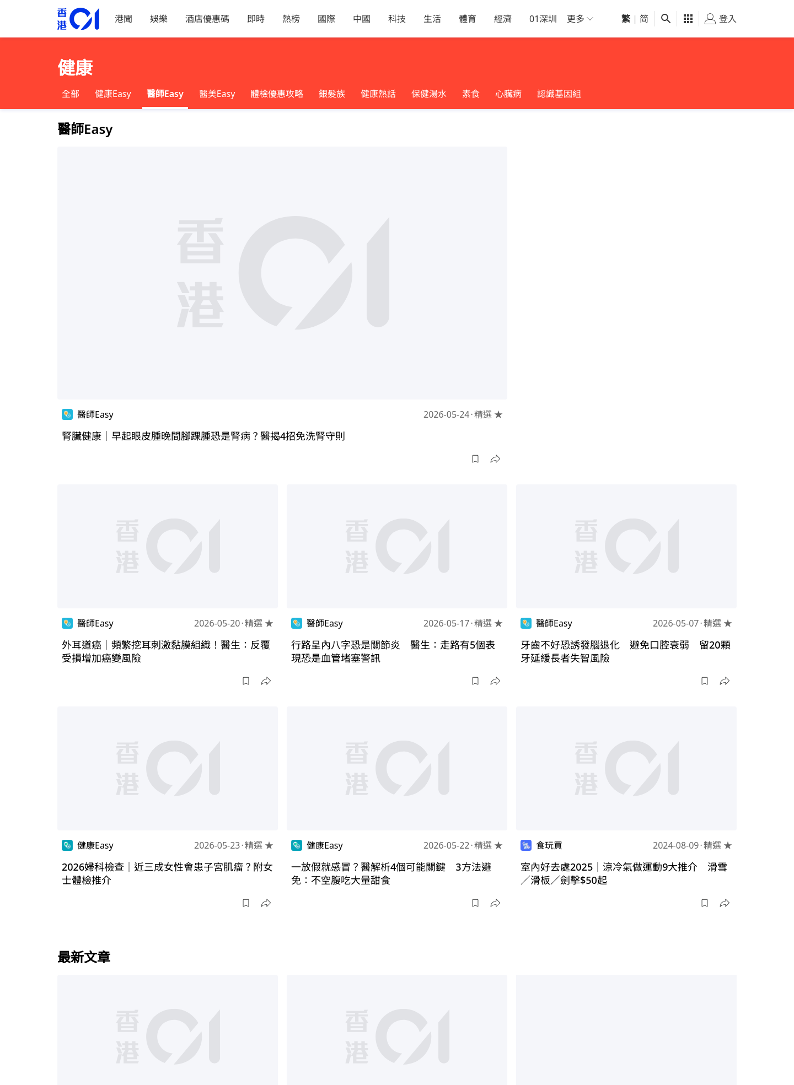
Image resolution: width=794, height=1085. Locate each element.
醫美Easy (217, 94)
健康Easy (113, 94)
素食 (471, 94)
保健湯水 (429, 94)
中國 (362, 19)
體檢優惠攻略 (276, 94)
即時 (256, 19)
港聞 (123, 19)
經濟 (503, 19)
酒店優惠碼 (207, 19)
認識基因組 (559, 94)
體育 (467, 19)
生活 (432, 19)
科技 (397, 19)
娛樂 (159, 19)
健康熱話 (378, 94)
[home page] (78, 19)
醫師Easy (165, 94)
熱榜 (291, 19)
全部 (70, 94)
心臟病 (508, 94)
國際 (326, 19)
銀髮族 (332, 94)
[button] (475, 459)
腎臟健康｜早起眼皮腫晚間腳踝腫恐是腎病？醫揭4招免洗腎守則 (203, 435)
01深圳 (543, 19)
